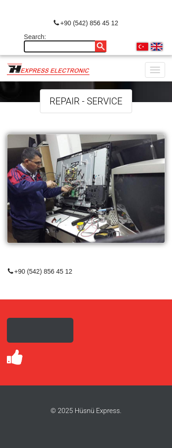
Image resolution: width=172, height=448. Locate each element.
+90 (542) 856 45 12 (86, 23)
